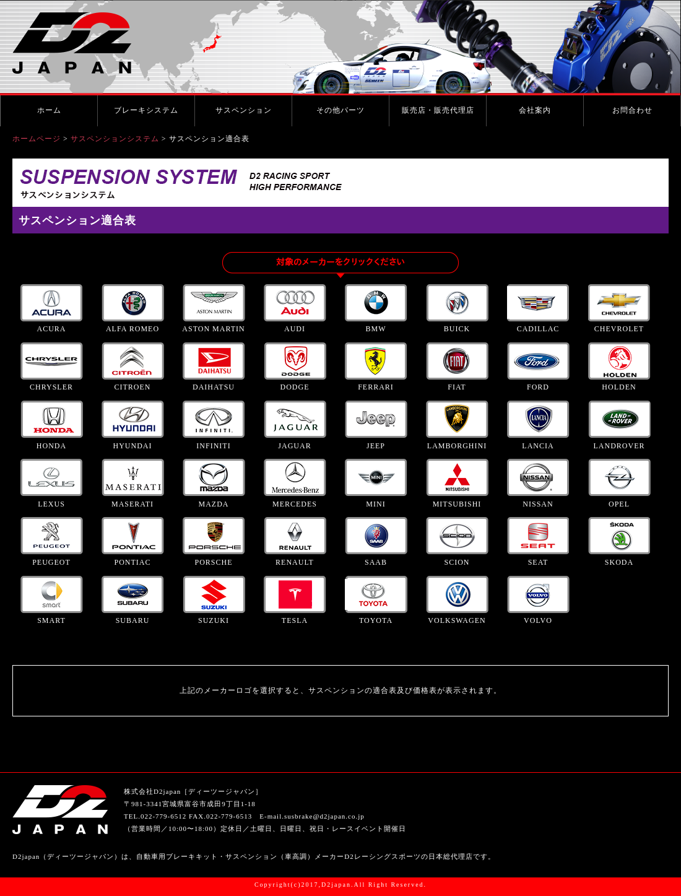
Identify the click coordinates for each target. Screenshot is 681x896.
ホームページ (36, 138)
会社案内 (535, 110)
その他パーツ (340, 110)
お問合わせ (632, 110)
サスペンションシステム (115, 138)
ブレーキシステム (146, 110)
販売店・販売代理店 (438, 110)
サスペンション (243, 110)
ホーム (49, 110)
